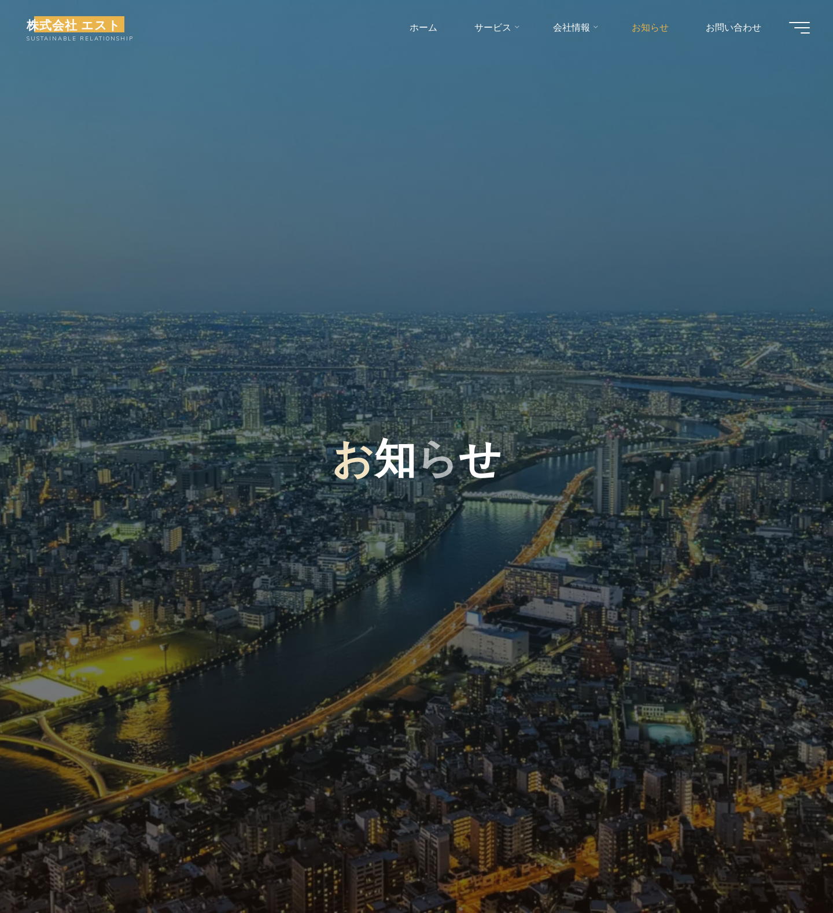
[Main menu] (799, 28)
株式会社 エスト (74, 24)
